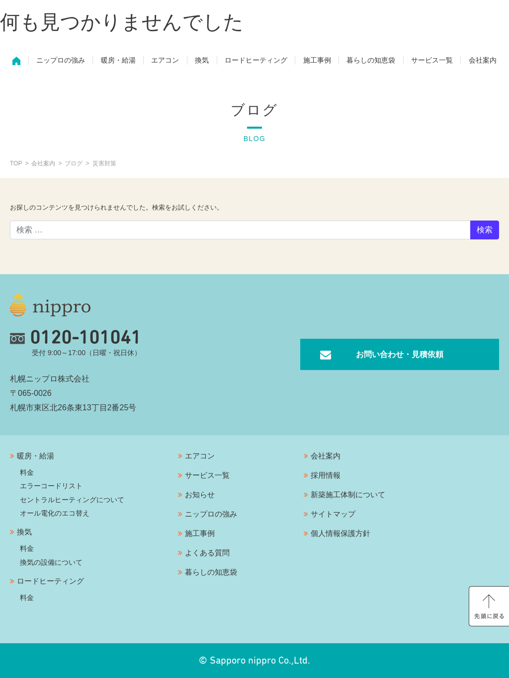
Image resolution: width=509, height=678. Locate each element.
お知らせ (200, 494)
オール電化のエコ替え (54, 513)
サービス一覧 (432, 63)
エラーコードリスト (51, 486)
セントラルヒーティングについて (72, 500)
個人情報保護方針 (340, 533)
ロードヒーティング (256, 63)
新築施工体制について (348, 494)
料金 (27, 472)
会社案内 (483, 63)
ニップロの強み (60, 63)
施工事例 (317, 63)
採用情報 (325, 475)
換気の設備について (51, 562)
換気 (202, 63)
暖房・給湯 (118, 63)
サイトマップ (333, 514)
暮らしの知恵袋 (370, 63)
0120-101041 (75, 338)
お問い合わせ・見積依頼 (399, 354)
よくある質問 (207, 552)
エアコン (165, 63)
